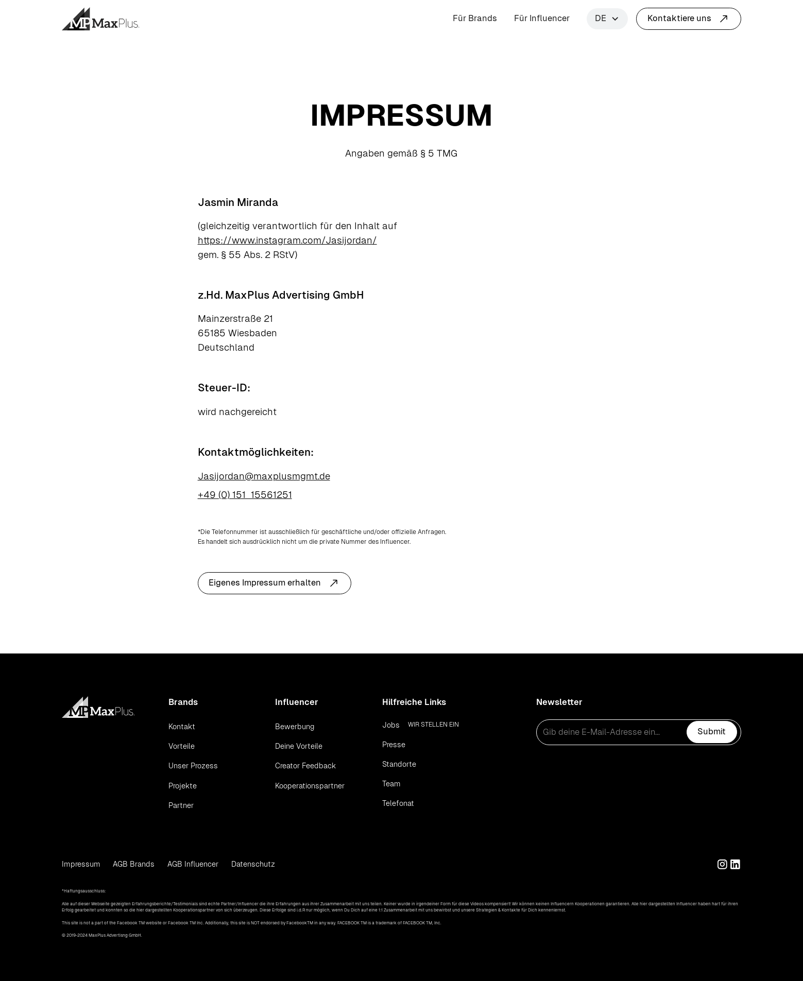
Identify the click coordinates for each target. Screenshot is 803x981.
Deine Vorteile (298, 746)
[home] (101, 18)
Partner (181, 805)
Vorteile (181, 746)
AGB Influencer (192, 864)
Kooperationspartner (310, 786)
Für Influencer (542, 18)
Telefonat (398, 803)
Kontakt (181, 726)
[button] (607, 18)
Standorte (399, 764)
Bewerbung (295, 726)
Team (391, 784)
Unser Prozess (193, 766)
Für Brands (475, 18)
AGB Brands (134, 864)
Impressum (81, 864)
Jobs (391, 725)
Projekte (182, 786)
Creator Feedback (305, 766)
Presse (393, 745)
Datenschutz (253, 864)
